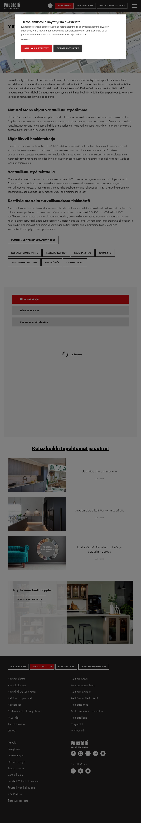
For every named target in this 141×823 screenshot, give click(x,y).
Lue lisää (25, 39)
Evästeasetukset (68, 48)
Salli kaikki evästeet (36, 48)
